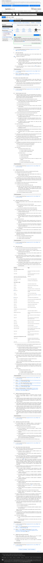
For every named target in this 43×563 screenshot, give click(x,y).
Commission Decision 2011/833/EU (27, 560)
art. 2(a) (20, 72)
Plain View (32, 22)
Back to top (39, 551)
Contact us (22, 557)
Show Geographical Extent (7, 31)
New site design (4, 557)
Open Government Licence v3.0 (18, 559)
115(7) (18, 50)
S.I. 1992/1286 (24, 74)
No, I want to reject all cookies (35, 5)
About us (10, 557)
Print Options (38, 22)
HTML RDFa (20, 555)
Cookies (31, 557)
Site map (14, 557)
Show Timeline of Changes (7, 37)
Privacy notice (27, 557)
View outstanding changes (35, 43)
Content (11, 20)
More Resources (17, 20)
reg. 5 (28, 390)
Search (4, 17)
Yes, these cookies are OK (7, 5)
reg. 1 (20, 390)
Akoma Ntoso (16, 555)
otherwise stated (29, 559)
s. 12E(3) (19, 380)
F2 (14, 56)
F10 (14, 529)
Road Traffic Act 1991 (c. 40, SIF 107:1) (33, 73)
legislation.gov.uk (8, 8)
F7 (14, 297)
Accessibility (18, 557)
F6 (36, 294)
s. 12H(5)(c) (20, 529)
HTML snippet (8, 555)
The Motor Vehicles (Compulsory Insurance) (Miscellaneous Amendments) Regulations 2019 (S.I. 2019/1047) (27, 389)
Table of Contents (5, 20)
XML (12, 555)
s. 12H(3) (19, 526)
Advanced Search (38, 15)
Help (8, 557)
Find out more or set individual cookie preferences (21, 5)
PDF (11, 555)
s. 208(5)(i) (22, 381)
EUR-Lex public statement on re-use (25, 561)
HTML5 (4, 555)
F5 (14, 290)
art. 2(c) (25, 50)
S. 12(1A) (17, 71)
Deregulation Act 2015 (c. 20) (34, 49)
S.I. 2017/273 (22, 50)
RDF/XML (23, 555)
